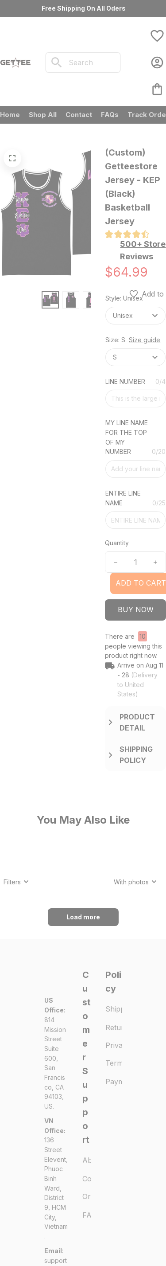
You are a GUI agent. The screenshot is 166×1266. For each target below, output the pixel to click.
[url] (56, 1197)
